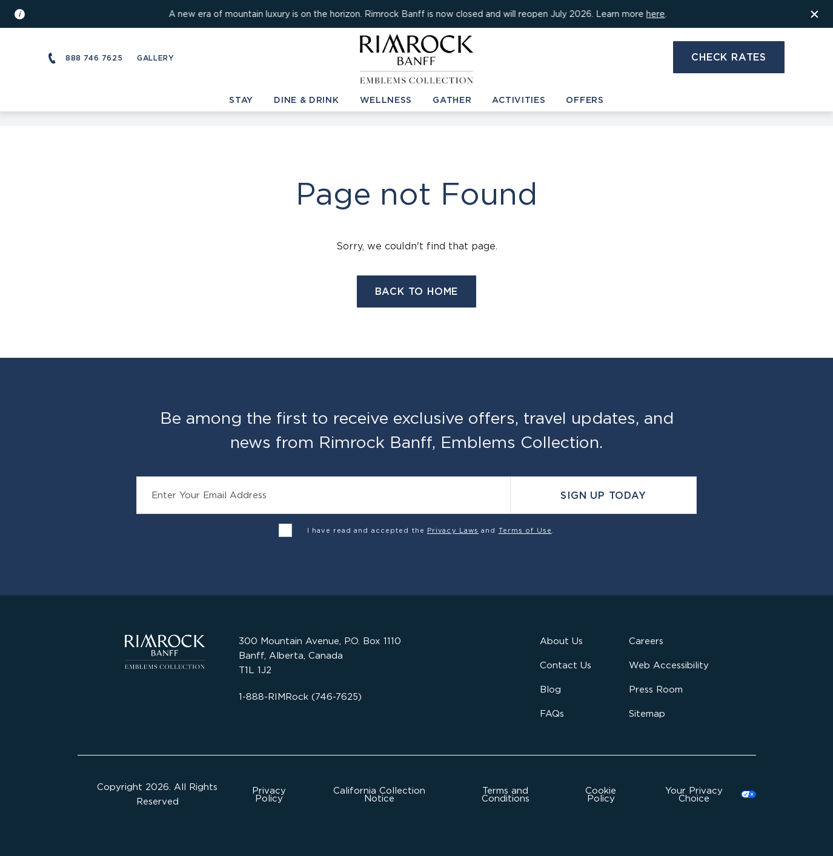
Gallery (155, 58)
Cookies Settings (703, 794)
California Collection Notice (379, 794)
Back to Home (417, 291)
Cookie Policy (600, 794)
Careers (646, 641)
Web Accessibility (669, 665)
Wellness (386, 99)
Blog (550, 689)
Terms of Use (525, 530)
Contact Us (565, 665)
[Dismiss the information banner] (815, 14)
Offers (584, 99)
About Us (561, 641)
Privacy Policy (269, 794)
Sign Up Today (603, 495)
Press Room (656, 689)
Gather (452, 99)
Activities (518, 99)
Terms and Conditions (505, 794)
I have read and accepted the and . (430, 530)
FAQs (552, 713)
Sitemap (647, 713)
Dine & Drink (306, 99)
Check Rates (728, 56)
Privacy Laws (453, 530)
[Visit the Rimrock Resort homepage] (416, 57)
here (655, 13)
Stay (241, 99)
